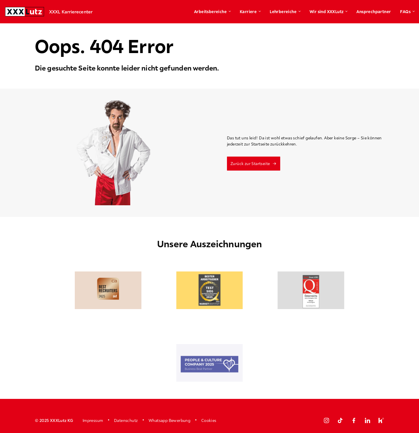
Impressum (93, 420)
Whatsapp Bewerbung (169, 420)
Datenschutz (126, 420)
